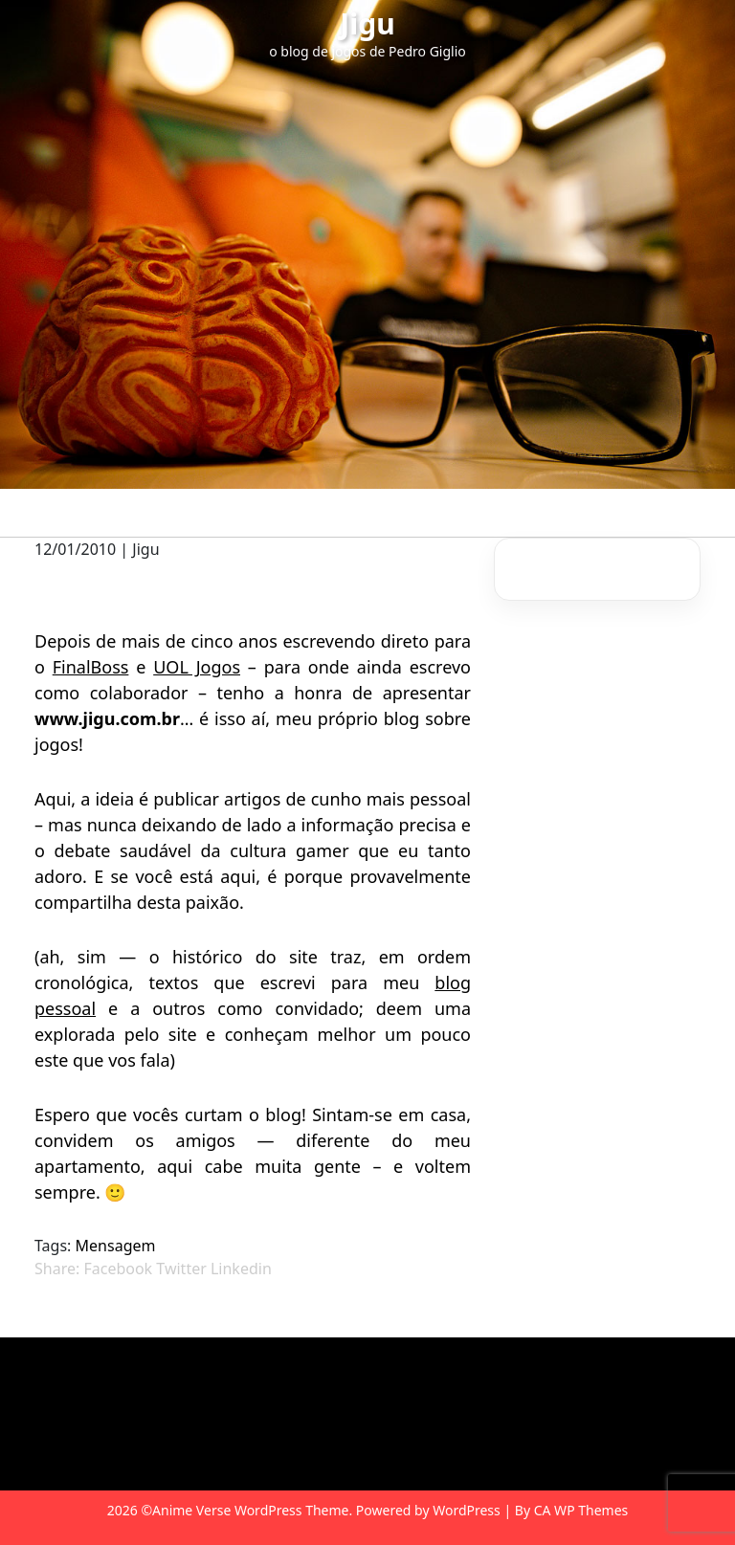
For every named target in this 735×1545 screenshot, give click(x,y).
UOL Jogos (196, 666)
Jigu (367, 23)
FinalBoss (91, 666)
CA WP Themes (581, 1510)
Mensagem (116, 1245)
